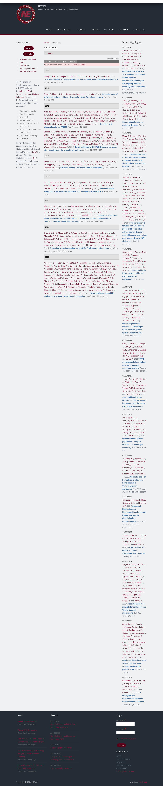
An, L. (124, 624)
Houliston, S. (64, 275)
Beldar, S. (74, 266)
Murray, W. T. (127, 429)
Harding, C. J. (85, 138)
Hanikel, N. (126, 110)
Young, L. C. (137, 53)
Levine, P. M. (135, 639)
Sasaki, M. (135, 299)
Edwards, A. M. (81, 290)
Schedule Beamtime (28, 59)
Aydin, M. (128, 567)
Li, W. (59, 182)
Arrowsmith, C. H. (101, 121)
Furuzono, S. (139, 290)
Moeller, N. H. (134, 145)
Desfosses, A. (87, 135)
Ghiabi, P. (92, 206)
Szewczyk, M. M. (65, 112)
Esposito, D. (139, 388)
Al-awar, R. (91, 164)
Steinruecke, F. (139, 353)
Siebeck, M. (135, 597)
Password (121, 729)
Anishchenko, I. (139, 633)
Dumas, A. (96, 269)
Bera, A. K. (137, 107)
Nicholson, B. (74, 124)
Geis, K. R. (135, 59)
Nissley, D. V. (127, 65)
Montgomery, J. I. (84, 239)
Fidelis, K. (108, 135)
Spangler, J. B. (135, 595)
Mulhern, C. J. (49, 281)
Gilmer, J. (56, 272)
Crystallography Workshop (61, 748)
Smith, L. (126, 201)
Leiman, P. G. (62, 141)
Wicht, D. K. (130, 503)
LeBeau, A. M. (128, 151)
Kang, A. (134, 588)
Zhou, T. (125, 207)
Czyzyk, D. (126, 379)
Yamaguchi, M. (128, 308)
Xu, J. (55, 206)
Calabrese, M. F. (50, 239)
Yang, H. (136, 567)
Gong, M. (128, 683)
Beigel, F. (126, 597)
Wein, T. (125, 343)
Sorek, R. (129, 359)
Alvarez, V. (126, 642)
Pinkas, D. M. (88, 144)
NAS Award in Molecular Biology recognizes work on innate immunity (31, 753)
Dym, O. (128, 353)
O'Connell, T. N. (98, 239)
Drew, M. (136, 261)
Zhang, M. (110, 182)
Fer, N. (125, 293)
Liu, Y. (46, 182)
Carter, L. (139, 579)
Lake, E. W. (137, 136)
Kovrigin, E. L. (127, 432)
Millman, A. (134, 343)
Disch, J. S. (78, 269)
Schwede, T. (64, 147)
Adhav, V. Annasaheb (135, 538)
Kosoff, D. (139, 148)
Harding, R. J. (102, 164)
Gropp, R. (126, 601)
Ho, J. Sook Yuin (108, 112)
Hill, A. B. (126, 356)
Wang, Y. (71, 182)
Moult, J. (66, 144)
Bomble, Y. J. (98, 132)
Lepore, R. (48, 132)
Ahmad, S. (48, 206)
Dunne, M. (98, 135)
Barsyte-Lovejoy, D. (84, 121)
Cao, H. (67, 135)
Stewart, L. (129, 591)
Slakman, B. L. (63, 284)
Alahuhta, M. (74, 132)
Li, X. (134, 648)
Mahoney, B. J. (128, 458)
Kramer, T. (48, 278)
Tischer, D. (135, 104)
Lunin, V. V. (96, 141)
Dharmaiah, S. (128, 252)
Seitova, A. (94, 212)
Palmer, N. (77, 118)
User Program (64, 29)
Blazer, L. (63, 115)
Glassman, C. (135, 573)
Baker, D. (132, 119)
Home (46, 42)
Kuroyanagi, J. (128, 311)
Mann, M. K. (49, 161)
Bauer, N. (63, 236)
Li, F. (57, 115)
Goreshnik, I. (139, 627)
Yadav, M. (100, 287)
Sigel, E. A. (101, 281)
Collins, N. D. (130, 217)
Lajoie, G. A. (49, 245)
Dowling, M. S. (64, 239)
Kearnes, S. (88, 275)
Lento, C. (77, 278)
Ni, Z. (65, 182)
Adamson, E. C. (61, 242)
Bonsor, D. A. (127, 50)
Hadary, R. (138, 347)
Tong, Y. (106, 144)
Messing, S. (127, 261)
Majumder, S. (127, 627)
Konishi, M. (136, 302)
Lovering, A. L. (85, 141)
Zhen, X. (104, 185)
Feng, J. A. (62, 206)
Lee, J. (73, 239)
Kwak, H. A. (67, 278)
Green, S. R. (77, 272)
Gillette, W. (129, 382)
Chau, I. (108, 266)
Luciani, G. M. (106, 115)
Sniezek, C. (140, 576)
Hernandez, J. (127, 189)
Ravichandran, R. (129, 582)
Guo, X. (86, 185)
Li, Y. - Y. (103, 212)
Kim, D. (125, 100)
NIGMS (34, 152)
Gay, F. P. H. (49, 115)
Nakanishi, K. (139, 544)
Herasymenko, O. (51, 275)
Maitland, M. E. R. (65, 233)
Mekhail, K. (48, 188)
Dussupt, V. (127, 177)
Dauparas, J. (127, 633)
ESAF (22, 62)
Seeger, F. (135, 564)
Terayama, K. (127, 290)
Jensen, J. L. (137, 177)
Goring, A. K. (130, 464)
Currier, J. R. (127, 210)
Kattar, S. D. (52, 124)
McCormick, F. (139, 65)
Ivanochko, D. (78, 112)
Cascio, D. (126, 470)
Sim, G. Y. (135, 535)
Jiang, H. (79, 185)
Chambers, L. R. (128, 680)
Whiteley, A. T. (136, 686)
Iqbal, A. (53, 182)
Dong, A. (97, 161)
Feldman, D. (127, 645)
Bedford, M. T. (64, 188)
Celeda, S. (141, 139)
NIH (34, 158)
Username (121, 720)
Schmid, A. (126, 204)
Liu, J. (89, 278)
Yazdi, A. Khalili (79, 233)
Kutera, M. (58, 278)
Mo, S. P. (126, 255)
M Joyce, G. (129, 220)
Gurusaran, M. (63, 138)
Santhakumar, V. (50, 215)
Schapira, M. (110, 118)
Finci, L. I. (137, 50)
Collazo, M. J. (139, 467)
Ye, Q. (138, 680)
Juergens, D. (137, 630)
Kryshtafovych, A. (60, 132)
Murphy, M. (130, 585)
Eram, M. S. (73, 115)
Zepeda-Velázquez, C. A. (65, 161)
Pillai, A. (135, 642)
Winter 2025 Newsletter (27, 721)
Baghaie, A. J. (63, 266)
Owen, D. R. (77, 245)
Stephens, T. (127, 62)
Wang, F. (50, 242)
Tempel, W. (64, 76)
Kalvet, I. (136, 116)
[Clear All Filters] (78, 64)
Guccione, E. (70, 121)
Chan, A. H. (136, 258)
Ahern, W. (126, 104)
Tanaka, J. (136, 317)
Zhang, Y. (92, 209)
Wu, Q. (59, 118)
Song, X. (89, 233)
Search (50, 53)
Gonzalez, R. (127, 500)
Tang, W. (126, 544)
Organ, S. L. (90, 112)
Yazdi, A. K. (109, 287)
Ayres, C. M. (133, 417)
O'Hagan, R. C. (58, 121)
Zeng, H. (83, 206)
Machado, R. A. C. (51, 236)
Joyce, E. (128, 107)
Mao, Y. (55, 76)
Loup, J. (95, 278)
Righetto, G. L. (72, 281)
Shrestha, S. (91, 281)
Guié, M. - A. (59, 209)
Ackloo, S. (73, 215)
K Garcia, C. (139, 591)
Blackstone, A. (128, 579)
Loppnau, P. (86, 76)
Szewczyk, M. (63, 263)
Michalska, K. (107, 141)
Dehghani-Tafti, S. (65, 269)
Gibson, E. (48, 272)
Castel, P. (129, 267)
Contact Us (138, 29)
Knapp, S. (94, 242)
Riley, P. (82, 281)
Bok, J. (98, 112)
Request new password (126, 738)
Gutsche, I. (74, 138)
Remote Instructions (28, 71)
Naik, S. (125, 595)
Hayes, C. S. (110, 138)
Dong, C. (47, 76)
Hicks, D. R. (127, 648)
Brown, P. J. (99, 118)
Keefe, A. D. (82, 209)
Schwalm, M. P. (108, 233)
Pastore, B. (136, 541)
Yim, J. (134, 113)
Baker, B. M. (133, 435)
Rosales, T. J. (130, 423)
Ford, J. (125, 461)
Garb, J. (125, 350)
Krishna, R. (126, 113)
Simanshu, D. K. (131, 68)
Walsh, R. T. (62, 287)
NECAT (41, 6)
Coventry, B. (127, 636)
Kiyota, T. (106, 161)
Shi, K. (124, 145)
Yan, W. (132, 293)
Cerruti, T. (101, 209)
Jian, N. (128, 195)
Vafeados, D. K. (137, 651)
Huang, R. (96, 76)
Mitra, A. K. (57, 144)
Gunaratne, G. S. (138, 142)
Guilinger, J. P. (70, 209)
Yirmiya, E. (129, 347)
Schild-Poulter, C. (90, 245)
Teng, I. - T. (136, 204)
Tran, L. (138, 624)
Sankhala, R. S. (140, 189)
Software (109, 29)
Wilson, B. (67, 164)
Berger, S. (126, 564)
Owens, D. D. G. (50, 233)
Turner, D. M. (127, 388)
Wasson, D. (135, 201)
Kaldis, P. (47, 121)
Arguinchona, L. (128, 576)
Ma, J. (124, 417)
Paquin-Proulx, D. (129, 213)
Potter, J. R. (126, 53)
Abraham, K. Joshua (97, 182)
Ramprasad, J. (82, 182)
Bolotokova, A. (68, 212)
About (49, 29)
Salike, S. (135, 110)
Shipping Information (28, 68)
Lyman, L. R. (140, 458)
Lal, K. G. (134, 183)
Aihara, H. (130, 148)
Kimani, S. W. (109, 275)
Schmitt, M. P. (128, 474)
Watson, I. (73, 287)
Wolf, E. (92, 287)
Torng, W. (97, 284)
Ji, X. (55, 188)
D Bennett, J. (63, 124)
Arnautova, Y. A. (50, 266)
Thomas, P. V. (128, 180)
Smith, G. (140, 198)
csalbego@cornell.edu (125, 771)
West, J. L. (126, 142)
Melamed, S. (134, 350)
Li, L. (78, 76)
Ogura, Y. (126, 314)
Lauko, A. (128, 116)
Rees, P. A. (136, 195)
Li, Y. (60, 164)
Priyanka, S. (131, 139)
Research (123, 29)
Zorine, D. (137, 645)
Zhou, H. (125, 686)
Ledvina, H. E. (138, 683)
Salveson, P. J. (128, 654)
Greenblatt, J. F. (77, 188)
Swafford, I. (135, 186)
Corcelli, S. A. (139, 429)
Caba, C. (59, 135)
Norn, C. (142, 642)
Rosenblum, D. (128, 570)
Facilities (80, 29)
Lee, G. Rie (126, 630)
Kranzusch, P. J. (137, 356)
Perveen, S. (60, 281)
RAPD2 (29, 48)
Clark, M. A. (48, 209)
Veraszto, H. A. (86, 132)
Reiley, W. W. (138, 210)
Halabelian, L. (84, 115)
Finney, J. (136, 62)
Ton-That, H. (137, 470)
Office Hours (25, 65)
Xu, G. (110, 185)
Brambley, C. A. (128, 420)
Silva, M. (109, 281)
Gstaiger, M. (84, 242)
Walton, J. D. (49, 147)
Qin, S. (72, 76)
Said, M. (131, 624)
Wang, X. (71, 236)
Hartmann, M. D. (98, 138)
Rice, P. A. (98, 144)
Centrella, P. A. (111, 206)
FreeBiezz (143, 782)
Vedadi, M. (89, 124)
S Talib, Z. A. (88, 118)
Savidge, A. (126, 541)
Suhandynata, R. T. (130, 689)
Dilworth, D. (95, 115)
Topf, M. (114, 144)
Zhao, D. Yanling (51, 185)
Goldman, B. (67, 272)
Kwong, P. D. (135, 207)
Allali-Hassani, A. (50, 112)
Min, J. (106, 76)
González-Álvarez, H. (84, 161)
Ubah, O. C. (127, 136)
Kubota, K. (126, 317)
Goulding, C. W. (50, 138)
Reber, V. (97, 233)
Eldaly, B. (135, 426)
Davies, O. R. (76, 135)
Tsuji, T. (138, 308)
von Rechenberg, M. (52, 212)
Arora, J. (133, 192)
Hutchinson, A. (73, 206)
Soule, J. (132, 461)
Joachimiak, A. (50, 141)
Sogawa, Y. (135, 305)
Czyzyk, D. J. (127, 296)
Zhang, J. (47, 290)
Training (95, 29)
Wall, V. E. (126, 56)
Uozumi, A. (126, 302)
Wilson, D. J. (82, 287)
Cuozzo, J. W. (111, 209)
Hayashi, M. (139, 311)
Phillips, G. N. (76, 144)
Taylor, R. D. (75, 284)
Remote (28, 54)
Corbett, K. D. (127, 692)
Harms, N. (110, 272)
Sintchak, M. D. (50, 284)
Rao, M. (125, 192)
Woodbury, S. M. (136, 100)
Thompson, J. (86, 284)
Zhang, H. (56, 94)
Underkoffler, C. (108, 284)
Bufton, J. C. (109, 132)
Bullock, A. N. (49, 135)
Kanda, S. (126, 305)
